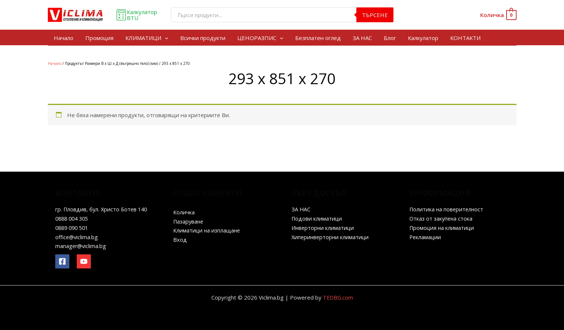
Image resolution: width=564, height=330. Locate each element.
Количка (184, 212)
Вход (180, 239)
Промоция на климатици (442, 227)
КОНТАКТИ (465, 38)
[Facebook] (62, 261)
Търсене (375, 15)
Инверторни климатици (323, 227)
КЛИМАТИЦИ (146, 38)
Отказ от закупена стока (442, 218)
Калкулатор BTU (136, 15)
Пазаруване (189, 221)
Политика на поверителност (447, 209)
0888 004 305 (73, 218)
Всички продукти (202, 38)
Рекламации (425, 237)
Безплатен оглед (318, 38)
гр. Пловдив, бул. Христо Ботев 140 (102, 209)
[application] (164, 38)
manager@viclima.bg (81, 246)
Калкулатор (423, 38)
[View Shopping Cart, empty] (497, 15)
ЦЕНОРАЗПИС (260, 38)
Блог (390, 38)
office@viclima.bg (77, 237)
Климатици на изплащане (207, 230)
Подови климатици (317, 218)
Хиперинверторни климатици (331, 237)
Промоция (99, 38)
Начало (63, 38)
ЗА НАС (362, 38)
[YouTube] (84, 261)
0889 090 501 (73, 227)
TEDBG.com (338, 297)
